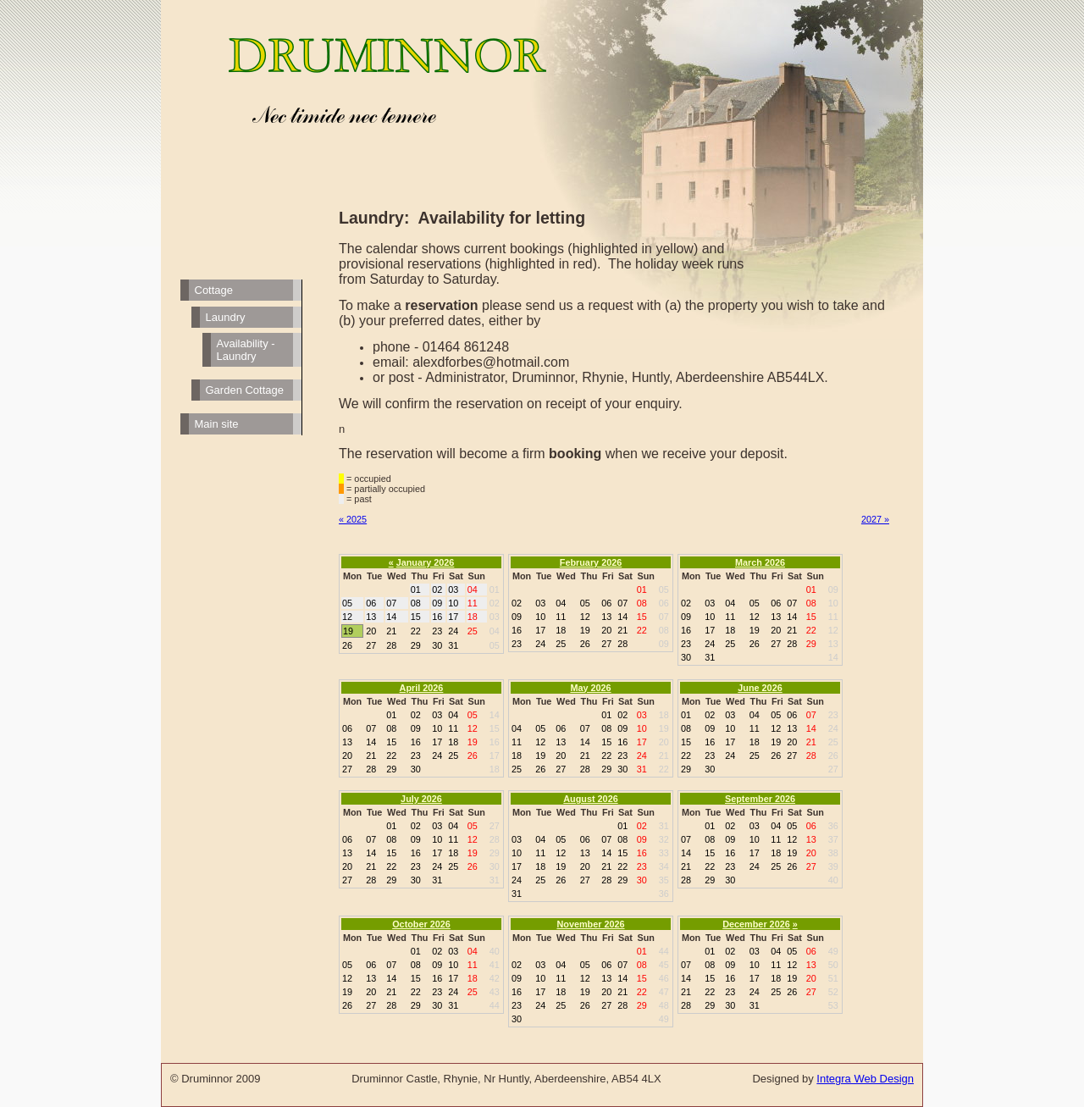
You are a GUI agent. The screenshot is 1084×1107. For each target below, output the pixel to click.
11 (833, 617)
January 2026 (425, 562)
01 (494, 589)
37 (833, 839)
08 (664, 630)
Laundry (226, 317)
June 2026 (760, 688)
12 (833, 630)
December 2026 (755, 924)
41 (494, 965)
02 (494, 603)
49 (664, 1019)
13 (833, 644)
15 (494, 728)
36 (664, 893)
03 (494, 617)
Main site (217, 424)
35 (664, 880)
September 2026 (760, 799)
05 (494, 645)
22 (664, 769)
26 (833, 755)
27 (833, 769)
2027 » (875, 519)
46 (664, 978)
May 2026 (590, 688)
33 (664, 853)
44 (494, 1005)
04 (494, 631)
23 (833, 715)
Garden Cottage (245, 390)
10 (833, 603)
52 (833, 992)
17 (494, 755)
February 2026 (591, 562)
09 (664, 644)
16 (494, 742)
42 (494, 978)
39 (833, 866)
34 (664, 866)
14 (833, 657)
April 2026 (422, 688)
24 (833, 728)
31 (494, 880)
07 (664, 617)
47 (664, 992)
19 (664, 728)
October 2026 (421, 924)
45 (664, 965)
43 (494, 992)
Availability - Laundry (246, 350)
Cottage (214, 290)
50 (833, 965)
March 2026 (760, 562)
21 (664, 755)
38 (833, 853)
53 (833, 1005)
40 (833, 880)
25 (833, 742)
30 (494, 866)
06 (664, 603)
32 (664, 839)
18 (494, 769)
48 (664, 1005)
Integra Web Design (865, 1078)
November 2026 (590, 924)
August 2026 (590, 799)
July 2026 (421, 799)
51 (833, 978)
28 (494, 839)
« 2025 (353, 519)
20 (664, 742)
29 (494, 853)
